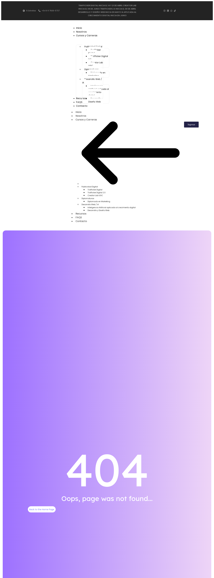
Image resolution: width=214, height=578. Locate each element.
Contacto (81, 221)
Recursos (81, 213)
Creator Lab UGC (95, 195)
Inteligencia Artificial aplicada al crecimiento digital (112, 207)
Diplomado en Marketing (99, 201)
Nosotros (81, 116)
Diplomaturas (88, 198)
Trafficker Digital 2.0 (96, 192)
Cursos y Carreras (88, 120)
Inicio (79, 112)
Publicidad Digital (90, 186)
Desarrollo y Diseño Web (98, 210)
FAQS (79, 217)
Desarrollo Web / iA (90, 204)
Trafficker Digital (95, 189)
